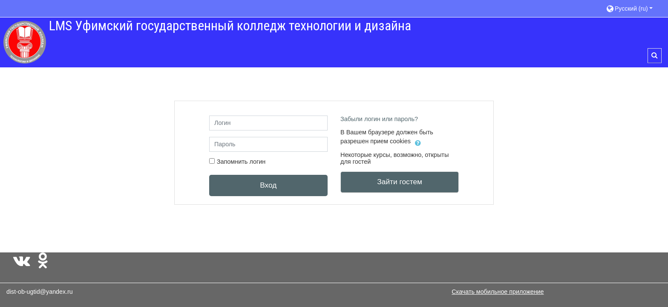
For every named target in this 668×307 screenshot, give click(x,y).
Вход (268, 185)
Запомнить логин (241, 161)
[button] (633, 8)
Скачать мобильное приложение (498, 291)
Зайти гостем (399, 181)
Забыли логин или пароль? (379, 119)
